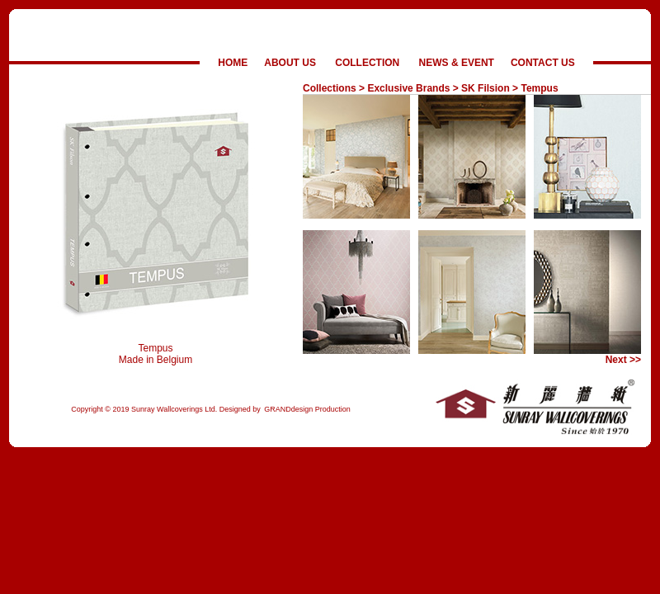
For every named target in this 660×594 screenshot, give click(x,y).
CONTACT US (543, 62)
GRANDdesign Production (307, 409)
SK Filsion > (489, 88)
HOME (233, 62)
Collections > (334, 88)
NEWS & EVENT (456, 62)
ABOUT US (290, 62)
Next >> (623, 359)
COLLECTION (367, 62)
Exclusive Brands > (412, 88)
